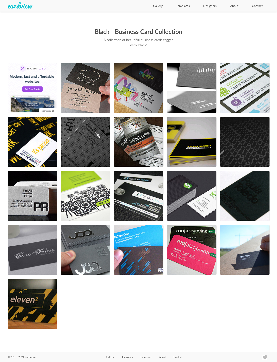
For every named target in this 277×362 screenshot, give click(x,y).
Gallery (158, 6)
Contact (257, 6)
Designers (210, 6)
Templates (183, 6)
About (234, 6)
